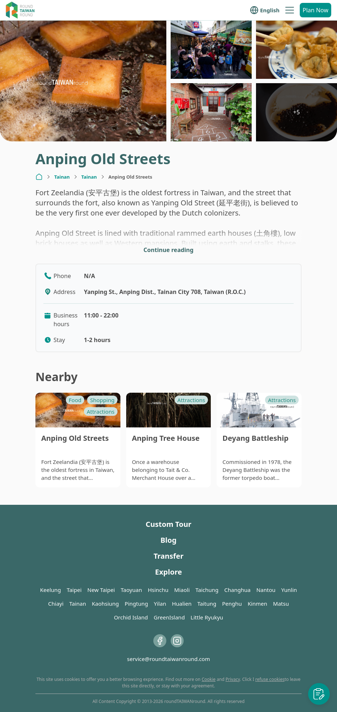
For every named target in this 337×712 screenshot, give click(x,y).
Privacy (233, 679)
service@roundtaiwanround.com (168, 658)
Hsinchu (158, 589)
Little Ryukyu (207, 617)
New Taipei (101, 589)
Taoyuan (131, 589)
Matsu (281, 603)
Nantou (266, 589)
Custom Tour (168, 524)
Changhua (237, 589)
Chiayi (56, 603)
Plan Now (315, 10)
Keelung (50, 589)
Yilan (160, 603)
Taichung (207, 589)
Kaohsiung (105, 603)
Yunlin (289, 589)
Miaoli (182, 589)
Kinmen (257, 603)
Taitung (207, 603)
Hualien (181, 603)
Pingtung (136, 603)
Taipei (74, 589)
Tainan (62, 177)
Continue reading (168, 250)
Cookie (209, 679)
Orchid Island (131, 617)
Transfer (169, 556)
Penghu (232, 603)
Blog (168, 540)
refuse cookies (270, 679)
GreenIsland (169, 617)
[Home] (39, 176)
